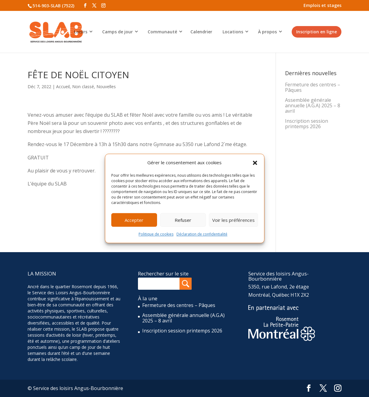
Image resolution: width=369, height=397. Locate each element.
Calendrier (201, 32)
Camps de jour (117, 32)
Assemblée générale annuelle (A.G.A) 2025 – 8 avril (312, 105)
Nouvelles (106, 86)
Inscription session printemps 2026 (306, 124)
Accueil (63, 86)
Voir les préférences (233, 220)
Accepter (134, 220)
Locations (233, 32)
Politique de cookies (156, 234)
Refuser (183, 220)
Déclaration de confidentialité (201, 234)
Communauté (162, 32)
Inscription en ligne (316, 32)
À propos (267, 32)
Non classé (83, 86)
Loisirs (80, 32)
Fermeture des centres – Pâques (312, 87)
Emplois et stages (322, 5)
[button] (255, 163)
